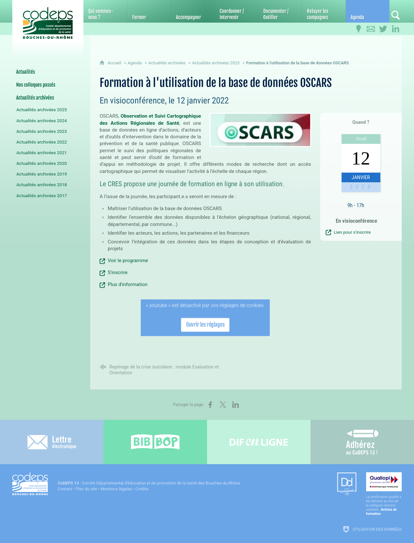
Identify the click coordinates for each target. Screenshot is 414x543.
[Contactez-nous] (371, 29)
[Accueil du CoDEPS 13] (47, 23)
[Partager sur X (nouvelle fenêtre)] (222, 404)
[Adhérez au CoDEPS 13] (362, 442)
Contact (65, 488)
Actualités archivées (167, 62)
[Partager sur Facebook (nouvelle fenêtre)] (210, 404)
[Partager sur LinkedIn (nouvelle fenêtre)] (235, 404)
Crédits (142, 488)
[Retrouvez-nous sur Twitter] (383, 29)
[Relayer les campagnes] (323, 11)
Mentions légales (116, 488)
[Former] (149, 11)
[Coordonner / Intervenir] (236, 11)
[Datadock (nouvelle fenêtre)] (346, 484)
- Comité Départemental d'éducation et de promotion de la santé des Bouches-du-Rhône (149, 483)
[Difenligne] (258, 442)
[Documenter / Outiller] (280, 11)
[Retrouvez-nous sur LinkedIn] (395, 29)
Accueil (115, 62)
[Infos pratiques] (359, 29)
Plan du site (86, 488)
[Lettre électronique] (52, 442)
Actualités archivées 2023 (216, 62)
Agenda (135, 62)
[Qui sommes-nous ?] (105, 11)
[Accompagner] (192, 11)
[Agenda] (367, 11)
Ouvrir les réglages (205, 324)
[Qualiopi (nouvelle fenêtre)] (384, 494)
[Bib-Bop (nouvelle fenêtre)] (155, 442)
